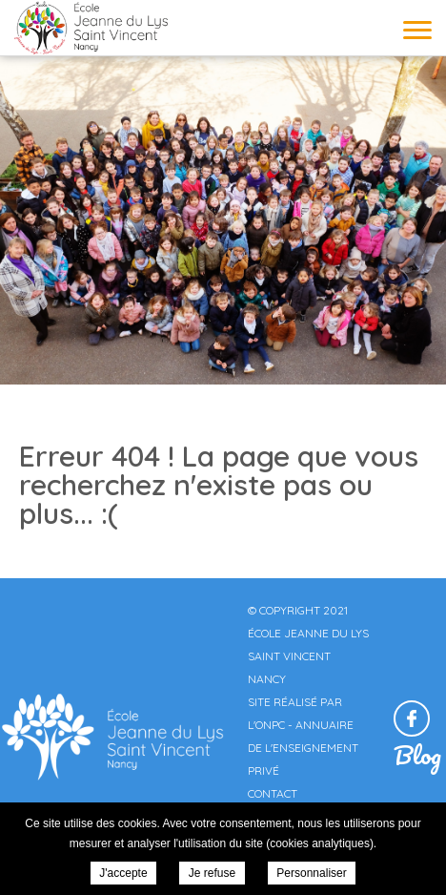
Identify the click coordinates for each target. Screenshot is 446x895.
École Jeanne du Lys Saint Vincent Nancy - (91, 27)
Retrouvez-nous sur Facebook (412, 718)
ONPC (270, 725)
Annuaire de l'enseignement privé (303, 748)
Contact (272, 793)
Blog (417, 755)
